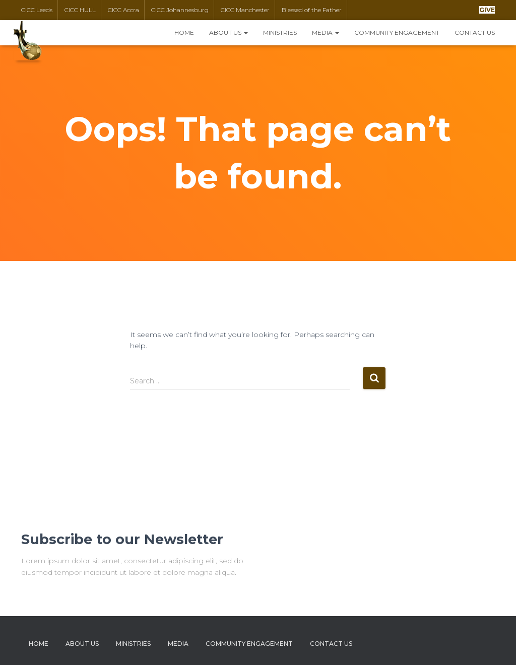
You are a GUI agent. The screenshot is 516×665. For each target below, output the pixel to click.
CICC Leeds (36, 10)
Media (325, 32)
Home (184, 32)
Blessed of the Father (312, 10)
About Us (228, 32)
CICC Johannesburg (180, 10)
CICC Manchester (245, 10)
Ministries (280, 32)
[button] (487, 10)
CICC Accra (123, 10)
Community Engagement (396, 32)
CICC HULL (80, 10)
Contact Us (475, 32)
